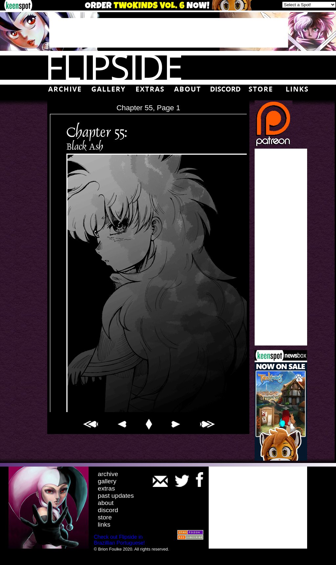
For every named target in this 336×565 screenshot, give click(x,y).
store (105, 517)
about (106, 502)
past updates (116, 495)
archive (108, 474)
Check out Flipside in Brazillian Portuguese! (119, 540)
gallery (107, 481)
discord (108, 510)
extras (106, 488)
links (104, 524)
